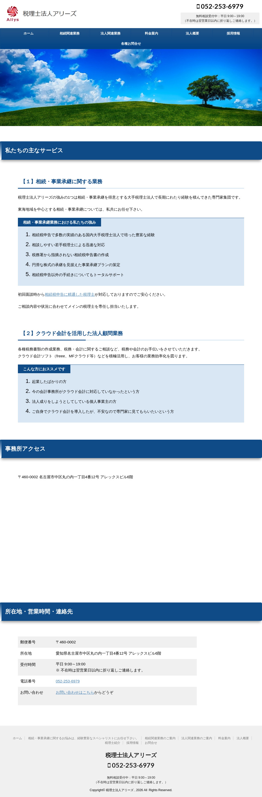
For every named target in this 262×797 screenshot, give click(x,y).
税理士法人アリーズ (131, 755)
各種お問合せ (131, 43)
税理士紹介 (112, 743)
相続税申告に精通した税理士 (70, 294)
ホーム (29, 33)
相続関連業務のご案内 (160, 738)
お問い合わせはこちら (75, 692)
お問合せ (151, 743)
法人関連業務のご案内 (196, 738)
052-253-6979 (220, 6)
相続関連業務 (70, 33)
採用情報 (233, 33)
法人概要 (192, 33)
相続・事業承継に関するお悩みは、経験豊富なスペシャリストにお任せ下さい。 (83, 738)
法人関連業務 (111, 33)
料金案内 (151, 33)
